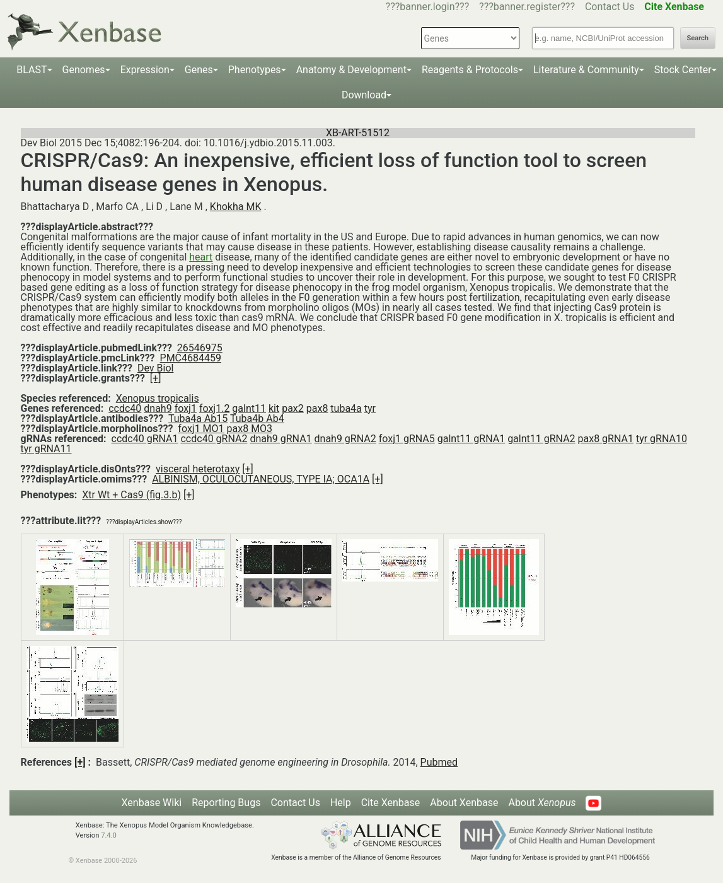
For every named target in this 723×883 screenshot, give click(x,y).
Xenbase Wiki (152, 803)
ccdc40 (124, 408)
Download (364, 95)
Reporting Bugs (226, 803)
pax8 (317, 408)
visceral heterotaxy (198, 469)
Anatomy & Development (351, 70)
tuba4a (345, 408)
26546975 (200, 348)
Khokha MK (236, 207)
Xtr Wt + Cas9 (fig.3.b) (131, 495)
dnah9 (157, 408)
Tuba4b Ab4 (257, 418)
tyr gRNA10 (661, 439)
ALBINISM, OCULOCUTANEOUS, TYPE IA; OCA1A (260, 479)
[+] (155, 378)
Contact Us (610, 7)
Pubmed (439, 762)
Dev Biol (155, 368)
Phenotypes (254, 70)
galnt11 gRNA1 (471, 439)
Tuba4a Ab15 (198, 418)
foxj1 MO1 (201, 429)
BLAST (31, 70)
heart (200, 257)
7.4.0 (109, 835)
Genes (199, 70)
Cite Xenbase (390, 803)
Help (340, 803)
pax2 (293, 408)
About (542, 803)
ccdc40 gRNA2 (213, 439)
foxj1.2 (214, 408)
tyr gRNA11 (46, 449)
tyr (370, 408)
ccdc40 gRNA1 (145, 439)
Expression (145, 70)
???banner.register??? (527, 7)
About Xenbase (464, 803)
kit (274, 408)
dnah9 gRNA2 (345, 439)
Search (698, 38)
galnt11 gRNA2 (541, 439)
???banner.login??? (428, 7)
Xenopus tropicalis (157, 398)
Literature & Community (586, 70)
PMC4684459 (190, 358)
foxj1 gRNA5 (407, 439)
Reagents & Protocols (470, 70)
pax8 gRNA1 (605, 439)
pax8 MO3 (250, 429)
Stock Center (683, 70)
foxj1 (186, 408)
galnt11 (249, 408)
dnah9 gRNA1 (280, 439)
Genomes (83, 70)
